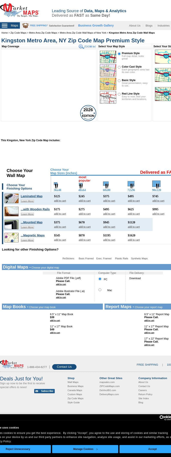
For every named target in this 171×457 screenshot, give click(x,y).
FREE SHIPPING (147, 364)
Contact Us (64, 366)
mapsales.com (107, 382)
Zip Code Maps (18, 32)
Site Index (144, 398)
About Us (134, 25)
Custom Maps (75, 394)
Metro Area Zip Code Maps (43, 32)
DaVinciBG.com (108, 390)
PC (103, 279)
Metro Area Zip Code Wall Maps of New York (83, 32)
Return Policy (145, 394)
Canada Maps (75, 390)
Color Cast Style (132, 66)
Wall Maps (73, 382)
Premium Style (131, 53)
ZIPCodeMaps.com (110, 386)
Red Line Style (131, 93)
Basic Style (129, 80)
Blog (141, 402)
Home (4, 32)
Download (135, 278)
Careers (143, 390)
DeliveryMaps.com (109, 394)
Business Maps (76, 386)
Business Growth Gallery (96, 25)
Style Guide (74, 402)
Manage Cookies (85, 449)
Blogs (149, 25)
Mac (105, 290)
